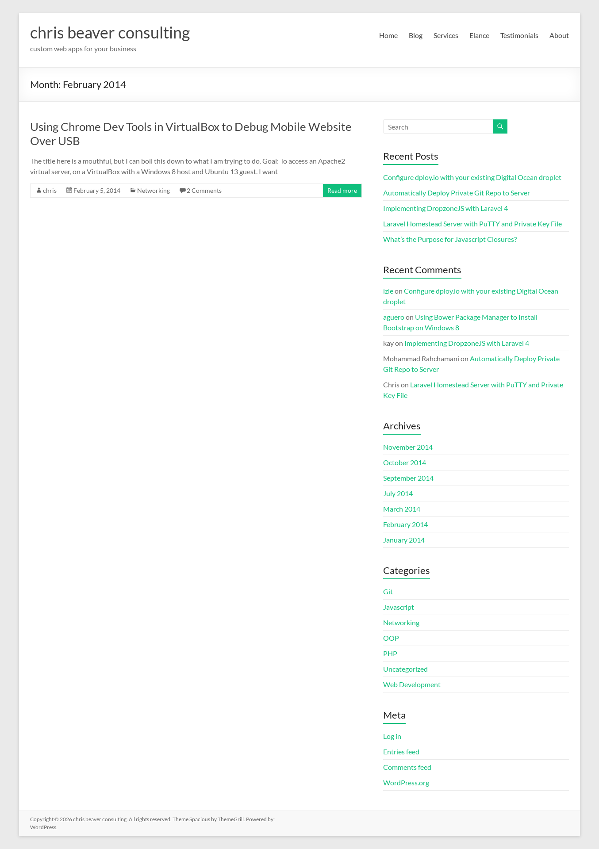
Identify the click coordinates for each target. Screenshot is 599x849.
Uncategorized (405, 669)
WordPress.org (406, 782)
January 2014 (404, 539)
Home (388, 35)
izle (388, 291)
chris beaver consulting (110, 32)
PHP (390, 653)
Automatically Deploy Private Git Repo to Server (456, 192)
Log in (392, 736)
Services (446, 35)
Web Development (412, 684)
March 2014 (401, 509)
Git (388, 591)
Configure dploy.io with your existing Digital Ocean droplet (472, 177)
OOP (391, 638)
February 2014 (405, 524)
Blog (415, 35)
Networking (153, 190)
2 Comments (204, 190)
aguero (393, 317)
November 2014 (408, 447)
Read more (342, 190)
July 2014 (398, 493)
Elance (479, 35)
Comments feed (407, 767)
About (559, 35)
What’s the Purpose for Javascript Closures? (450, 239)
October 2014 (404, 462)
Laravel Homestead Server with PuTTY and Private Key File (472, 223)
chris (50, 190)
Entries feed (401, 751)
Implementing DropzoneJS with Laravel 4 (445, 208)
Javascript (398, 607)
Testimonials (519, 35)
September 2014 (408, 478)
